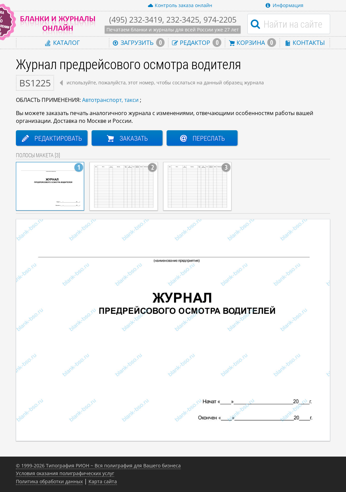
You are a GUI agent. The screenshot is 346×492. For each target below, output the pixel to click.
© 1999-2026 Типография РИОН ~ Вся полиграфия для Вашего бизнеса (98, 465)
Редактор (196, 42)
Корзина (252, 42)
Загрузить (139, 42)
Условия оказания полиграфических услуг (65, 473)
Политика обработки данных (49, 481)
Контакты (305, 42)
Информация (284, 5)
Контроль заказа (180, 5)
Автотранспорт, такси (110, 100)
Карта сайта (103, 481)
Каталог (62, 42)
